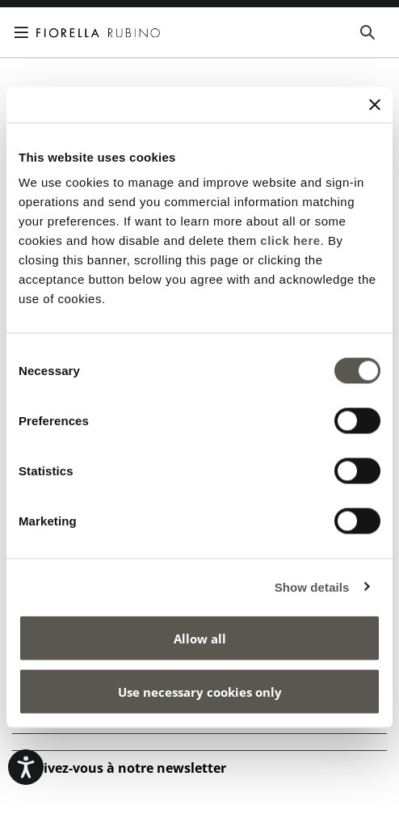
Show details (312, 586)
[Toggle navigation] (24, 32)
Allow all (200, 639)
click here (290, 240)
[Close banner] (374, 104)
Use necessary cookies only (200, 691)
